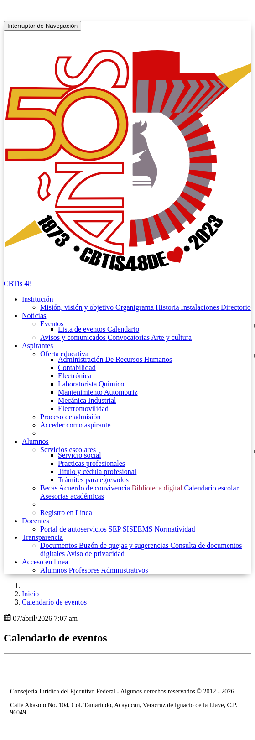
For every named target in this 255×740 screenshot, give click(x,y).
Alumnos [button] (35, 441)
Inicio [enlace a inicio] (30, 594)
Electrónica (74, 376)
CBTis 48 (17, 283)
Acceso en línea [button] (45, 562)
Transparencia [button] (42, 537)
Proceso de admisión (70, 417)
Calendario (123, 329)
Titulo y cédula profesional (97, 471)
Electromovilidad (83, 408)
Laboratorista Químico (91, 384)
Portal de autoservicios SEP (81, 529)
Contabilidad (77, 367)
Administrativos (124, 570)
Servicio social (79, 455)
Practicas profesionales (91, 463)
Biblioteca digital (158, 488)
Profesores (85, 570)
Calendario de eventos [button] (54, 602)
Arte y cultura (171, 337)
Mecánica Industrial (87, 400)
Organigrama (135, 307)
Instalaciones (201, 307)
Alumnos (54, 570)
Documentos (59, 545)
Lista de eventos (82, 329)
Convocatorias (129, 337)
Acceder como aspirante (75, 425)
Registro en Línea (66, 512)
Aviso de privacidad (95, 554)
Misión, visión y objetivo (77, 307)
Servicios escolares (68, 449)
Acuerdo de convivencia (95, 488)
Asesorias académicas (72, 496)
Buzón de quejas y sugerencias (124, 545)
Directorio (236, 307)
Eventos (52, 324)
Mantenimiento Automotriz (98, 392)
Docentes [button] (35, 521)
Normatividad (175, 529)
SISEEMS (139, 529)
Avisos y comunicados (74, 337)
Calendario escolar (211, 488)
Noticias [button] (34, 315)
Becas (49, 488)
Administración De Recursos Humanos (115, 359)
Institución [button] (37, 299)
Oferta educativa (64, 354)
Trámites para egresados (93, 480)
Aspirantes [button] (37, 345)
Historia (168, 307)
